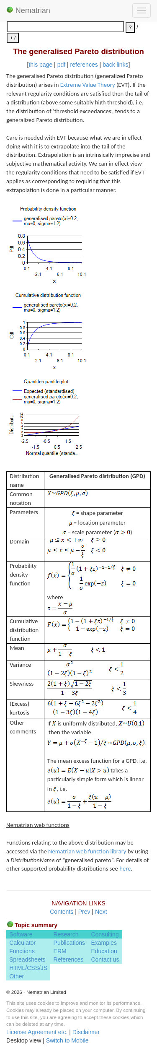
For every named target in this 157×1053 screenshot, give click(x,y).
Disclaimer (86, 1032)
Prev (84, 911)
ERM (60, 951)
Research (66, 934)
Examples (103, 942)
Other (16, 976)
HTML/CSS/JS (28, 968)
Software (20, 934)
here (125, 868)
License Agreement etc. (36, 1032)
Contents (61, 911)
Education (104, 951)
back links (115, 64)
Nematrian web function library (87, 851)
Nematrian (28, 10)
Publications (69, 942)
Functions (22, 951)
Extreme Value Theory (87, 84)
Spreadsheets (27, 959)
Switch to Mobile (67, 1040)
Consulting (104, 934)
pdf (61, 64)
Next (101, 911)
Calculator (22, 942)
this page (40, 64)
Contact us (105, 959)
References (69, 959)
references (84, 64)
